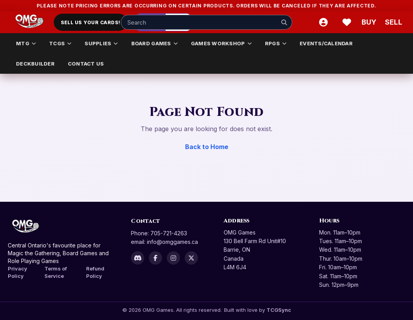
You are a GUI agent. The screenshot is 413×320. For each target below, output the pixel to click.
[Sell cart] (393, 22)
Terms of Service (55, 272)
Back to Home (206, 147)
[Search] (284, 22)
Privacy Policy (17, 272)
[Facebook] (155, 258)
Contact (145, 221)
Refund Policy (95, 272)
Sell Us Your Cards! (90, 22)
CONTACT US (86, 63)
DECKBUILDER (35, 63)
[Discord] (137, 258)
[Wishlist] (346, 22)
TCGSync (279, 310)
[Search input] (206, 22)
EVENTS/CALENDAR (326, 43)
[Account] (323, 22)
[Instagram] (173, 258)
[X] (191, 258)
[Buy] (370, 22)
